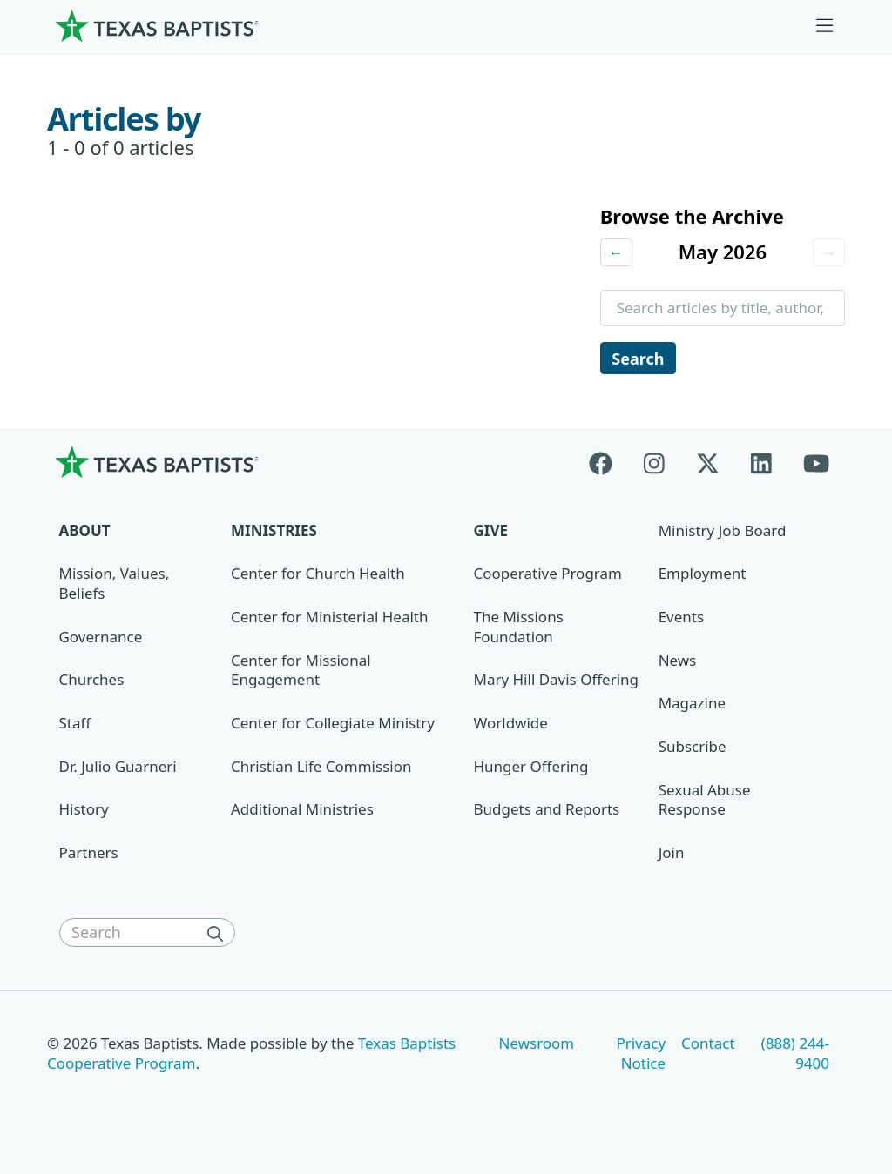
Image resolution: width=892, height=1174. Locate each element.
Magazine (692, 705)
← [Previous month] (617, 252)
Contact (707, 1046)
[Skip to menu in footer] (825, 26)
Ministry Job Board (723, 533)
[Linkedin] (761, 464)
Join (672, 855)
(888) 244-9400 (795, 1056)
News (678, 663)
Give (491, 533)
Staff (75, 725)
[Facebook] (608, 464)
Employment (703, 576)
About (85, 533)
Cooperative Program (548, 576)
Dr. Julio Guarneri (118, 769)
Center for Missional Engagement (301, 673)
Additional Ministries (302, 812)
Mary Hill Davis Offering (556, 682)
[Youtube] (816, 464)
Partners (88, 855)
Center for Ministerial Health (329, 619)
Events (681, 619)
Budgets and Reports (547, 812)
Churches (92, 682)
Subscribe (692, 749)
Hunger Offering (531, 769)
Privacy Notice (641, 1056)
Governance (101, 639)
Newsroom (537, 1046)
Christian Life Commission (321, 769)
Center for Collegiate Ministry (333, 725)
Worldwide (511, 725)
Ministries (274, 533)
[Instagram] (654, 464)
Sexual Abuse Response (705, 802)
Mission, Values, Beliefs (114, 586)
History (84, 812)
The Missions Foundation (519, 629)
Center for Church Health (318, 576)
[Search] (219, 935)
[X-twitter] (707, 464)
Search (638, 359)
